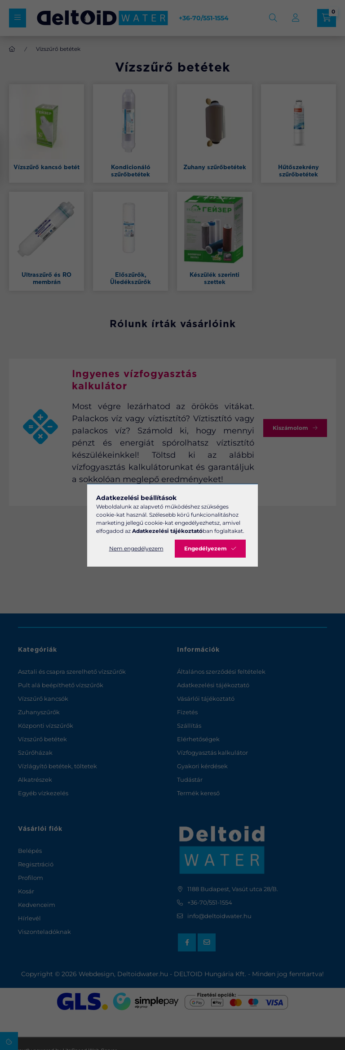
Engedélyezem (205, 548)
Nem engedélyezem (136, 548)
